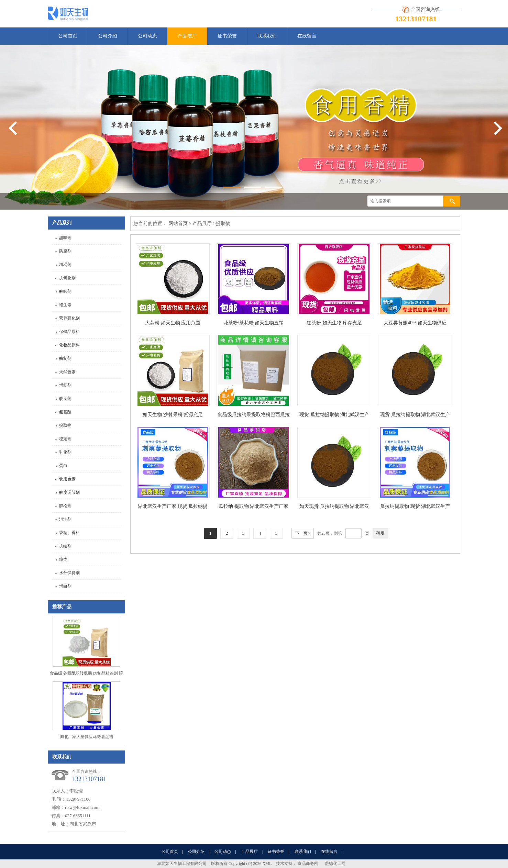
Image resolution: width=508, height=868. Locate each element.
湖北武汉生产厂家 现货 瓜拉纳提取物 (173, 508)
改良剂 (65, 398)
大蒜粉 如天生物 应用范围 (172, 322)
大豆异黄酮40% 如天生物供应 (415, 322)
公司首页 (67, 35)
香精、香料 (69, 532)
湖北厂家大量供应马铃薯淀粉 (86, 736)
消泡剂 (65, 519)
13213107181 (416, 18)
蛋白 (63, 465)
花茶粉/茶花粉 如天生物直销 (253, 322)
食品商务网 (308, 863)
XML (267, 863)
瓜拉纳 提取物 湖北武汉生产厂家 (253, 506)
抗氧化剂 (67, 278)
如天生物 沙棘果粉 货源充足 (173, 414)
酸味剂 (65, 291)
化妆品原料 (69, 345)
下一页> (302, 533)
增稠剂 (65, 264)
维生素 (65, 304)
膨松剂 (65, 505)
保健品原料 (69, 331)
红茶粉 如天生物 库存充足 (334, 322)
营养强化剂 (69, 318)
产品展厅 (187, 35)
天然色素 (67, 371)
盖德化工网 (335, 863)
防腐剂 (65, 251)
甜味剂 (65, 237)
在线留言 (307, 35)
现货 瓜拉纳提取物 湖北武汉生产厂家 (334, 416)
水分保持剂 (69, 572)
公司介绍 (107, 35)
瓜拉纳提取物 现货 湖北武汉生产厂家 (415, 508)
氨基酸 (65, 412)
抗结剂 (65, 546)
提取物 (65, 425)
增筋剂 (65, 385)
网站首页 (178, 223)
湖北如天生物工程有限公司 (182, 863)
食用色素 (67, 479)
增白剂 (65, 586)
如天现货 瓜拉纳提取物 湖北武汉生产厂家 (334, 508)
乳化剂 (65, 452)
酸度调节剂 (69, 492)
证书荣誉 (227, 35)
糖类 (63, 559)
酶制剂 (65, 358)
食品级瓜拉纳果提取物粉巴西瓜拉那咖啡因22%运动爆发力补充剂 (254, 416)
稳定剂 (65, 438)
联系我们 (267, 35)
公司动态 (147, 35)
